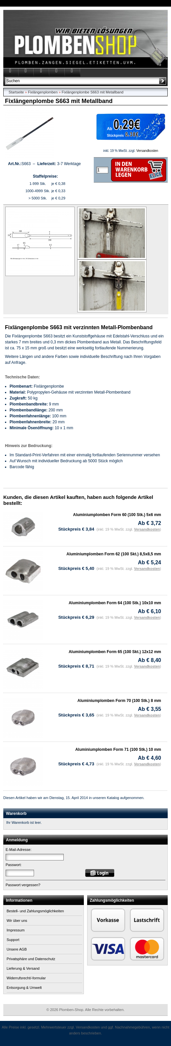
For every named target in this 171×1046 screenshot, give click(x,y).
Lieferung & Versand (23, 968)
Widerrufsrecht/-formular (26, 978)
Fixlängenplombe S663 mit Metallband (92, 92)
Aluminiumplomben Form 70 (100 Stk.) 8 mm (119, 700)
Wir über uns (17, 921)
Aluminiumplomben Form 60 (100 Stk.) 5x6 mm (117, 514)
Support (13, 940)
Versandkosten (147, 151)
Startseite (16, 92)
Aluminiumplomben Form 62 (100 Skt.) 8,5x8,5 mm (113, 554)
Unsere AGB (17, 949)
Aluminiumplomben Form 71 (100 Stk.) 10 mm (118, 749)
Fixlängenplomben (43, 92)
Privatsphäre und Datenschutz (31, 959)
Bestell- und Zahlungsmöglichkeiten (35, 911)
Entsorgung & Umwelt (24, 988)
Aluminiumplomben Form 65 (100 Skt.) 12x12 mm (115, 651)
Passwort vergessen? (23, 885)
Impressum (15, 930)
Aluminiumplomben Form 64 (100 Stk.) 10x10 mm (115, 603)
